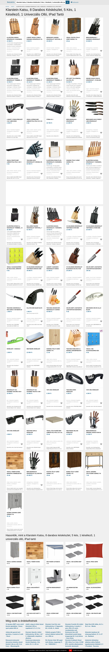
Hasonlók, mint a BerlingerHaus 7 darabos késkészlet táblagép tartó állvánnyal (93, 55)
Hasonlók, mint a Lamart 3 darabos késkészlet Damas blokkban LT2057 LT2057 (54, 285)
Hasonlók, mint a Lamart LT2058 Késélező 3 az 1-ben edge (14, 136)
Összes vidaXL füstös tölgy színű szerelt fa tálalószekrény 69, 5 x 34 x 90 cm (74, 55)
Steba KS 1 (49, 119)
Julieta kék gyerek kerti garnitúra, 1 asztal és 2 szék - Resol (14, 634)
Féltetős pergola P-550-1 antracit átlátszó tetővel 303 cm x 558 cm (54, 634)
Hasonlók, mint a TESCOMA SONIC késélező (74, 407)
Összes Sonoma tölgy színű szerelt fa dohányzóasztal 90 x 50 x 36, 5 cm (74, 177)
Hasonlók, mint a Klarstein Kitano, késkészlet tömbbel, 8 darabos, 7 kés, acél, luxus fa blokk (14, 96)
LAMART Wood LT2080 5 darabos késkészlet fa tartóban (34, 39)
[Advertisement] (54, 192)
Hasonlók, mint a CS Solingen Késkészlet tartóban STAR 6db (72, 243)
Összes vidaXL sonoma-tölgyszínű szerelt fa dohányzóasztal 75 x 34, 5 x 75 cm (94, 490)
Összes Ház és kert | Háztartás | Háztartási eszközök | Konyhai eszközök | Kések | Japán (73, 326)
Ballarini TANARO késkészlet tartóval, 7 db (34, 227)
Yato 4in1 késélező (13, 430)
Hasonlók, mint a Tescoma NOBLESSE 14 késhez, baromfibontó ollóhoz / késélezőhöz (74, 367)
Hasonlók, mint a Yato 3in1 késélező (94, 406)
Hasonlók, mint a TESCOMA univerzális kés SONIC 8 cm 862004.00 (13, 326)
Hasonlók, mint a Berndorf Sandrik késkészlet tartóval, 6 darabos (53, 55)
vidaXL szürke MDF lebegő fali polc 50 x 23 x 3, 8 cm (34, 121)
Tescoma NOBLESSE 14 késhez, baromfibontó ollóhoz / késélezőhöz (74, 350)
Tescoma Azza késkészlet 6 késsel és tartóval (34, 162)
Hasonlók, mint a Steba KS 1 (52, 135)
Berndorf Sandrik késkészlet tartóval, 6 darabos (54, 39)
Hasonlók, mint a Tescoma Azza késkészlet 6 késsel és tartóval (33, 177)
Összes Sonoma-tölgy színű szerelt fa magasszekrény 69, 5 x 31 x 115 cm (54, 367)
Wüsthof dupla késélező (32, 431)
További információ (77, 650)
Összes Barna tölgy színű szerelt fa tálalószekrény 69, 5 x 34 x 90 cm (74, 489)
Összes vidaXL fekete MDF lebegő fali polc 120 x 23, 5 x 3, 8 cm (14, 177)
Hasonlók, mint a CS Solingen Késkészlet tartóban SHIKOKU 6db (34, 284)
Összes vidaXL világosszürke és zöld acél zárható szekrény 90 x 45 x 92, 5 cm (15, 285)
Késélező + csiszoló (13, 349)
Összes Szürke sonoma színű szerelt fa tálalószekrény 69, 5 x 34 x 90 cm (15, 530)
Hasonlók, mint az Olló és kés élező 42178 (34, 325)
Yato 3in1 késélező (92, 390)
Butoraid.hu (11, 2)
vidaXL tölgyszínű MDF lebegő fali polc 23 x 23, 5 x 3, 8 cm (54, 432)
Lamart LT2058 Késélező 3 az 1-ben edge (14, 120)
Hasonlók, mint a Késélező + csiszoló (13, 366)
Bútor (7, 6)
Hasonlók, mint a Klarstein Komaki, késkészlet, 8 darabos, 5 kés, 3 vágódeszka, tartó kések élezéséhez (14, 55)
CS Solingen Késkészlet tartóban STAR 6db (74, 226)
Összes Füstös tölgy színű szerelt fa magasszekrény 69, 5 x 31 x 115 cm (54, 489)
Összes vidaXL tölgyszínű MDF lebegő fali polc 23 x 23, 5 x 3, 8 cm (54, 448)
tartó (12, 6)
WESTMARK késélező (33, 349)
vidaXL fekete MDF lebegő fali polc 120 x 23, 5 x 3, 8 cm (14, 162)
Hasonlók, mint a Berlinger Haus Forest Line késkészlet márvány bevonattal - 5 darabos (93, 137)
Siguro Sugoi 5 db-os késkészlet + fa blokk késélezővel (93, 80)
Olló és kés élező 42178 (34, 308)
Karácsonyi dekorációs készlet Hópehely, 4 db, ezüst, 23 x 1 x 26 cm (33, 642)
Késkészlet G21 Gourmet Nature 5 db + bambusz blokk (14, 391)
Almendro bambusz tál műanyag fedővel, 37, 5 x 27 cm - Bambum (94, 634)
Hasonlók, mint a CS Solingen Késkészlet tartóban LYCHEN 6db (93, 243)
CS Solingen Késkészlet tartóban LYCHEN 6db (94, 226)
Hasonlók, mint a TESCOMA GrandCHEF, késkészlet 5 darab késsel (53, 326)
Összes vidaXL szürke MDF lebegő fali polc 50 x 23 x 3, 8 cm (34, 136)
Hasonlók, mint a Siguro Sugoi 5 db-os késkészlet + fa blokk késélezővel (94, 96)
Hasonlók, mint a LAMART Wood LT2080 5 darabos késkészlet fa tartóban (34, 55)
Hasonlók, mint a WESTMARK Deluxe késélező (72, 448)
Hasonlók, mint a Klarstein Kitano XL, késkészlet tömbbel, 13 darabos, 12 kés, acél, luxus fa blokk (14, 244)
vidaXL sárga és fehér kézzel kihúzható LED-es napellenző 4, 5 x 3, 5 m (35, 626)
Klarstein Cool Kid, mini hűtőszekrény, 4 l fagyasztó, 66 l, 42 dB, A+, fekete (54, 626)
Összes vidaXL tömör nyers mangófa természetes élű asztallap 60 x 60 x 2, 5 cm (15, 490)
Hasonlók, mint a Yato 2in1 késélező (54, 406)
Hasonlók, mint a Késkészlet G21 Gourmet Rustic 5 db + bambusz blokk (34, 408)
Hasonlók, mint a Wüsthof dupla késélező (33, 448)
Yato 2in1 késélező (52, 390)
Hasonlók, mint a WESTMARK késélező (33, 366)
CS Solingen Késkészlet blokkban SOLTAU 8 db (74, 267)
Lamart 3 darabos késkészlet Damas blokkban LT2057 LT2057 (54, 268)
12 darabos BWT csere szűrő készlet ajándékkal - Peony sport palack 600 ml (15, 626)
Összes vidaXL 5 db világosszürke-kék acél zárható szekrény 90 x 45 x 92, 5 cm (93, 367)
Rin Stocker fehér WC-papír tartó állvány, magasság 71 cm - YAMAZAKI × (54, 642)
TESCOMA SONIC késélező (71, 390)
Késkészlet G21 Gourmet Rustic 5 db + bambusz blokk (34, 391)
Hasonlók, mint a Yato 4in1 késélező (14, 447)
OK (70, 650)
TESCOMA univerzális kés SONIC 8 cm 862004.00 (14, 308)
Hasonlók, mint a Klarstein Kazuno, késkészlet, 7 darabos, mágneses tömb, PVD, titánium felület (93, 178)
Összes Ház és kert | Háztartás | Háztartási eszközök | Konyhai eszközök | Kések (93, 285)
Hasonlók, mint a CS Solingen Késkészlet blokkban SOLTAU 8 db (73, 284)
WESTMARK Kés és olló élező (93, 308)
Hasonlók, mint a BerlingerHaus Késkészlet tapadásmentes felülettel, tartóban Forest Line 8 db (74, 137)
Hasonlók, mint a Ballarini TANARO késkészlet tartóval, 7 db (34, 243)
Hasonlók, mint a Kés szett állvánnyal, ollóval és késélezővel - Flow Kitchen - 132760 (73, 96)
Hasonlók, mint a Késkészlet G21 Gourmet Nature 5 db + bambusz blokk (14, 408)
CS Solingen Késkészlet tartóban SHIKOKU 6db (35, 267)
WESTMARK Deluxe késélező (72, 431)
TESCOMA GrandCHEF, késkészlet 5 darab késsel (53, 309)
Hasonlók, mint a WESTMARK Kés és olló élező (93, 325)
